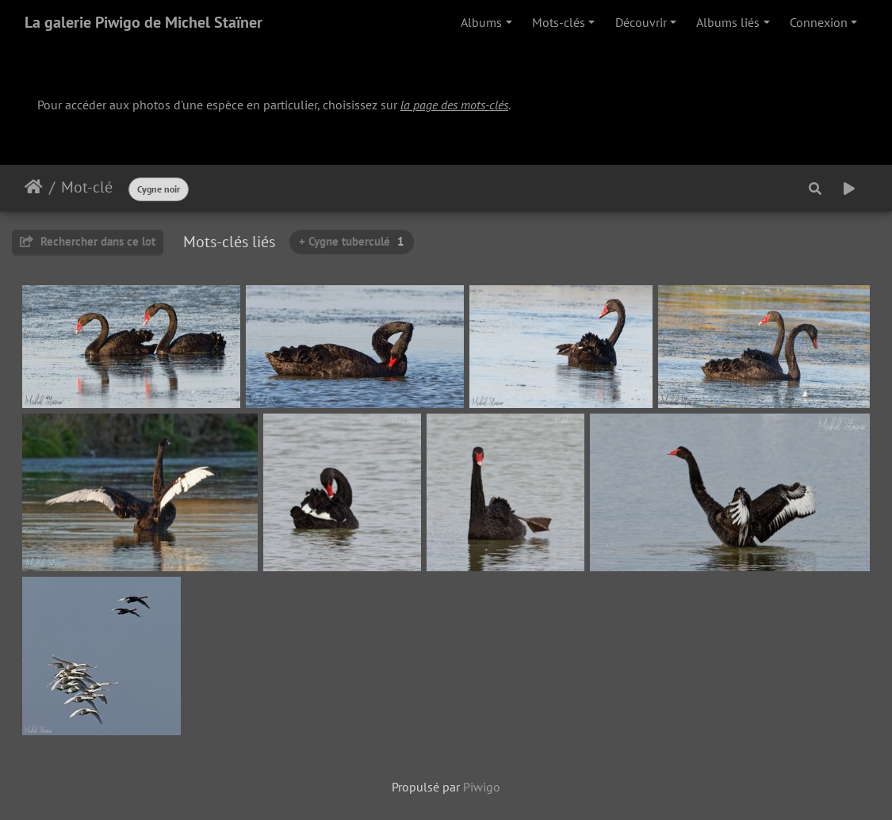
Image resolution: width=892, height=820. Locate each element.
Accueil (34, 187)
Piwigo (481, 787)
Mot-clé (87, 187)
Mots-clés (558, 22)
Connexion (819, 22)
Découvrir (641, 22)
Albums (481, 22)
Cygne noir (158, 189)
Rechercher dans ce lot (87, 241)
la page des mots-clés (454, 105)
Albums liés (728, 22)
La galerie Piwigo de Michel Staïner (143, 22)
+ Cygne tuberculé (351, 241)
